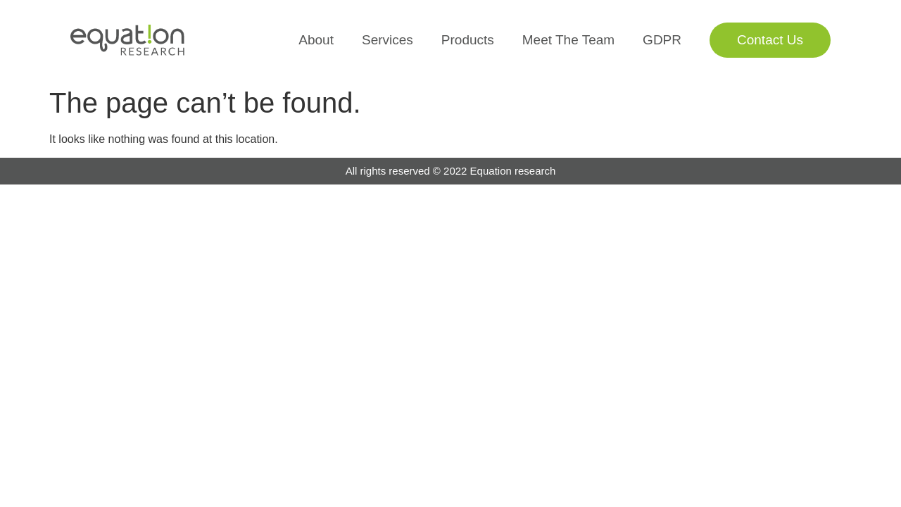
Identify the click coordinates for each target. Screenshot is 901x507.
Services (387, 39)
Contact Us (770, 39)
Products (467, 39)
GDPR (662, 39)
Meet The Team (568, 39)
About (316, 39)
